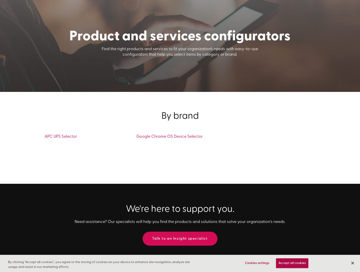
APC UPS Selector (61, 137)
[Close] (353, 263)
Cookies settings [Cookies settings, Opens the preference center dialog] (257, 263)
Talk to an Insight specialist (180, 239)
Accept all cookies (292, 263)
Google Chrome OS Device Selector (169, 137)
